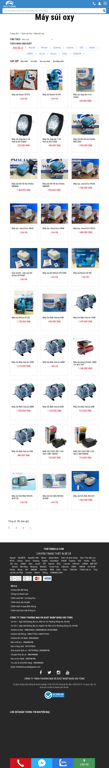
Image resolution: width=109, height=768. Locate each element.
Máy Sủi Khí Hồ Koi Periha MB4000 (53, 184)
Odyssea (65, 567)
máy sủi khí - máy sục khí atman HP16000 (22, 274)
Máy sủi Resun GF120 (21, 317)
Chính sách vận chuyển (20, 602)
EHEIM (63, 561)
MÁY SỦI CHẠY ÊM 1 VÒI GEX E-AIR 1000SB (53, 452)
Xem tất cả (18, 47)
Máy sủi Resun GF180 (82, 273)
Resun (53, 53)
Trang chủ (14, 33)
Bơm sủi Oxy (27, 33)
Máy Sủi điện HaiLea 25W (22, 451)
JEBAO (30, 53)
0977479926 (30, 646)
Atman (44, 47)
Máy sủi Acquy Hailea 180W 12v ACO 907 (84, 363)
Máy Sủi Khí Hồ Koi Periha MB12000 (84, 140)
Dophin (45, 561)
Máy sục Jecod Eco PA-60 (22, 228)
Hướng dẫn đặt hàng (19, 590)
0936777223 (44, 634)
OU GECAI (91, 567)
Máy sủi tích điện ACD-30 (83, 496)
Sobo (64, 53)
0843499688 (33, 654)
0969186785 (31, 658)
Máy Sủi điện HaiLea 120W (84, 317)
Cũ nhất (34, 61)
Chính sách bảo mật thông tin (23, 610)
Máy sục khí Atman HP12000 (54, 273)
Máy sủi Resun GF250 (52, 94)
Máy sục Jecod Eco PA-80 (53, 228)
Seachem (43, 570)
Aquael (32, 47)
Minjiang (33, 567)
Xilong (45, 573)
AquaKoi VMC (33, 558)
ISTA (93, 561)
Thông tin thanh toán (19, 594)
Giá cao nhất (45, 61)
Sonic (65, 570)
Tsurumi (28, 573)
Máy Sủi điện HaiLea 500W (54, 362)
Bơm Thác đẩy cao (87, 558)
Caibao (20, 561)
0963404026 (34, 638)
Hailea (92, 47)
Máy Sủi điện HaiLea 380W (23, 406)
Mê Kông (23, 567)
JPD (44, 564)
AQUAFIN (21, 558)
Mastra (15, 567)
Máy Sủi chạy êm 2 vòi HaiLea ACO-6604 (21, 140)
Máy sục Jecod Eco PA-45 (84, 183)
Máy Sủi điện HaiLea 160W (23, 362)
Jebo (30, 564)
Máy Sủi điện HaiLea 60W (83, 406)
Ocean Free (54, 567)
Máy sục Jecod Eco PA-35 (84, 228)
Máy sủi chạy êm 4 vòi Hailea (82, 95)
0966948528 (41, 630)
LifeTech (75, 564)
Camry (27, 561)
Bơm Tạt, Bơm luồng (69, 558)
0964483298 (28, 642)
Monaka (43, 567)
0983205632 (30, 630)
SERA (52, 570)
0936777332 (32, 634)
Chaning (57, 47)
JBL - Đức (14, 564)
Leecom (66, 564)
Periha (12, 570)
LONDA (85, 564)
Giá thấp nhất (58, 61)
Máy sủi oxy (39, 33)
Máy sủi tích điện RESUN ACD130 (22, 497)
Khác (59, 564)
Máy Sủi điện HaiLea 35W (53, 317)
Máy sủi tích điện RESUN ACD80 (53, 497)
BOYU (12, 561)
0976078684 (52, 630)
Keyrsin (51, 564)
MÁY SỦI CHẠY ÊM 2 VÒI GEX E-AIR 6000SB (83, 452)
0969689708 (45, 650)
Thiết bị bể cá (85, 570)
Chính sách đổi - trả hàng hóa (23, 598)
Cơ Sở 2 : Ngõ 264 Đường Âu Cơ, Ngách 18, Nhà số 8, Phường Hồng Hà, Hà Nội (44, 626)
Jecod (42, 53)
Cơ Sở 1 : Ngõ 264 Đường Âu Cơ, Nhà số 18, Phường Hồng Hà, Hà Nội (40, 621)
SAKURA (34, 570)
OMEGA (82, 567)
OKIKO (73, 567)
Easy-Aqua (54, 561)
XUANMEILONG (56, 573)
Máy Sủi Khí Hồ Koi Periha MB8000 (23, 184)
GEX (81, 47)
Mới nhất (24, 61)
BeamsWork (54, 558)
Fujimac (70, 47)
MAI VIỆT (93, 564)
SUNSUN (77, 53)
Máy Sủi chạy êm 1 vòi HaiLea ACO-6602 (52, 140)
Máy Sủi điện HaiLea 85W (53, 406)
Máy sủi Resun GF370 (21, 94)
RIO (26, 570)
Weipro (37, 573)
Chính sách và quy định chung (23, 606)
